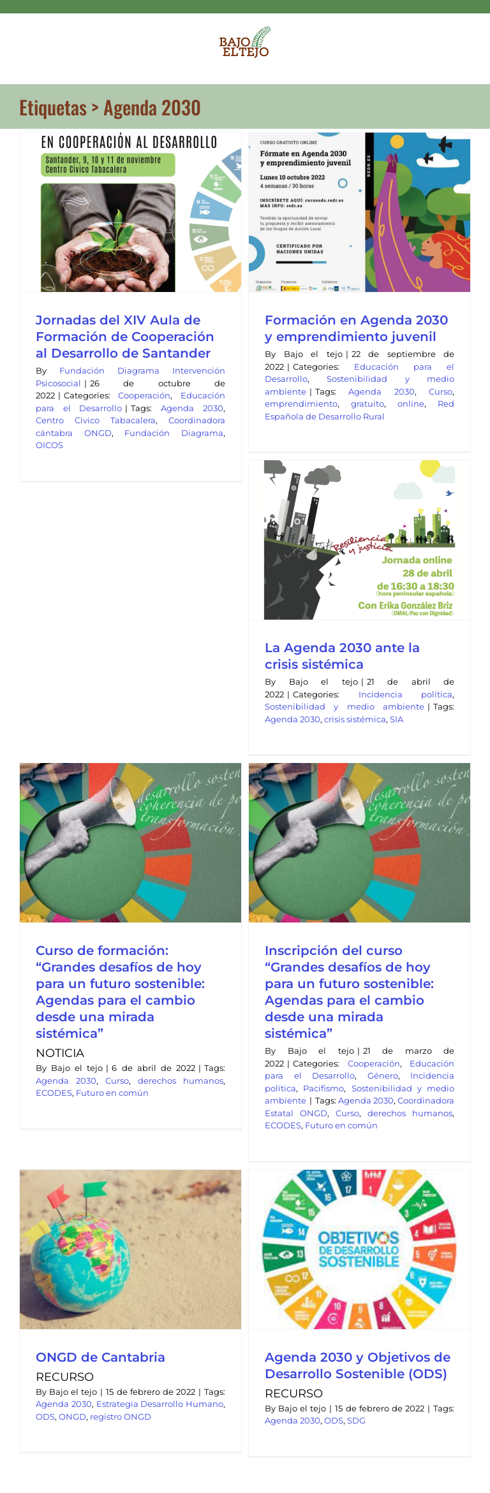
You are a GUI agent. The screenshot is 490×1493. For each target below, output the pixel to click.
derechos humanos (180, 1080)
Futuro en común (112, 1093)
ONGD (72, 1416)
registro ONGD (120, 1416)
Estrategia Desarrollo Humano (160, 1404)
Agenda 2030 (192, 408)
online (410, 403)
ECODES (54, 1093)
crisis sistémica (355, 719)
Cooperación (144, 395)
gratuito (367, 403)
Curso (440, 391)
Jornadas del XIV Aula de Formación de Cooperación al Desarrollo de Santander (125, 336)
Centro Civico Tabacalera (96, 420)
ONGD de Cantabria (100, 1357)
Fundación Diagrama (173, 433)
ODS (45, 1416)
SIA (396, 719)
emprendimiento (301, 403)
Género (383, 1075)
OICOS (49, 445)
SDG (356, 1420)
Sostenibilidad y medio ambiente (344, 706)
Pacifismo (323, 1088)
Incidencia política (406, 694)
